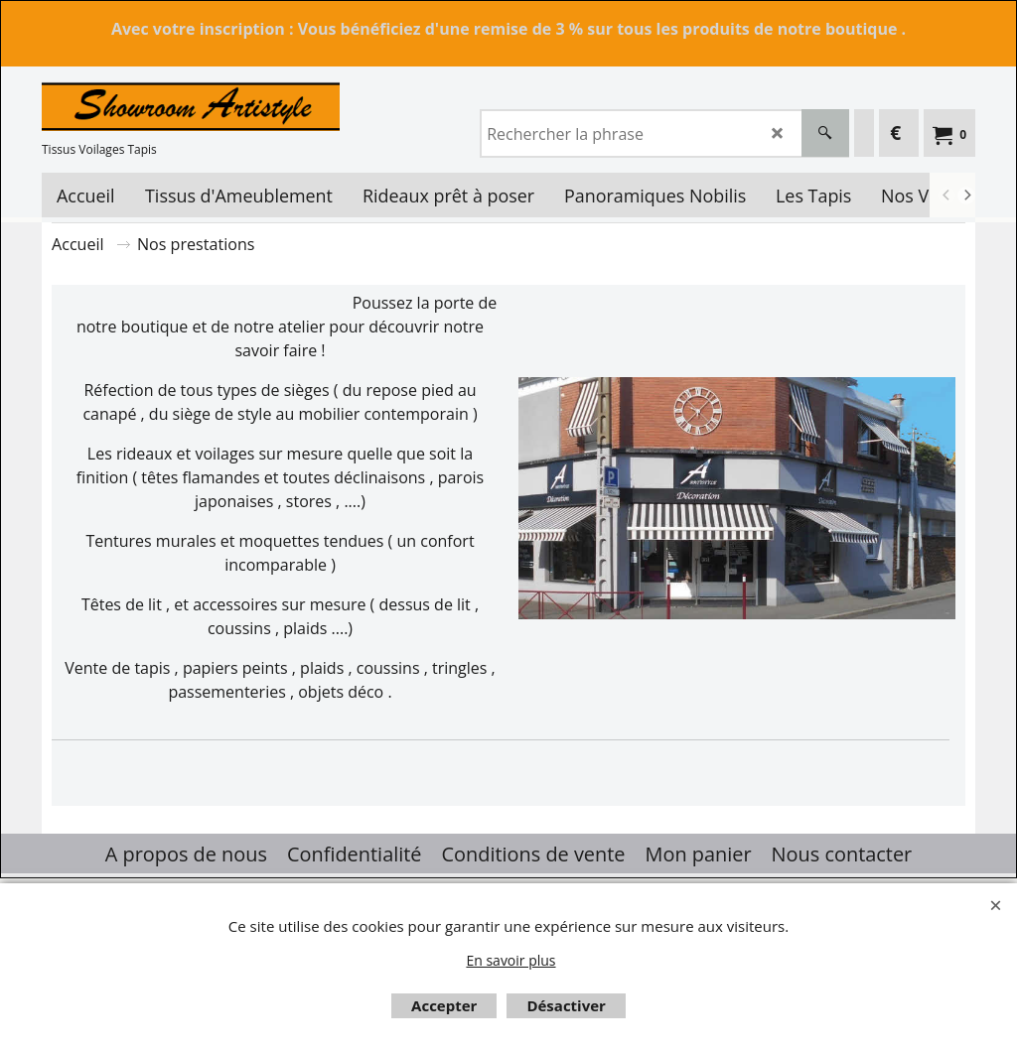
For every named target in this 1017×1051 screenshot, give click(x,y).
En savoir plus (510, 960)
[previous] (946, 195)
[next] (966, 195)
